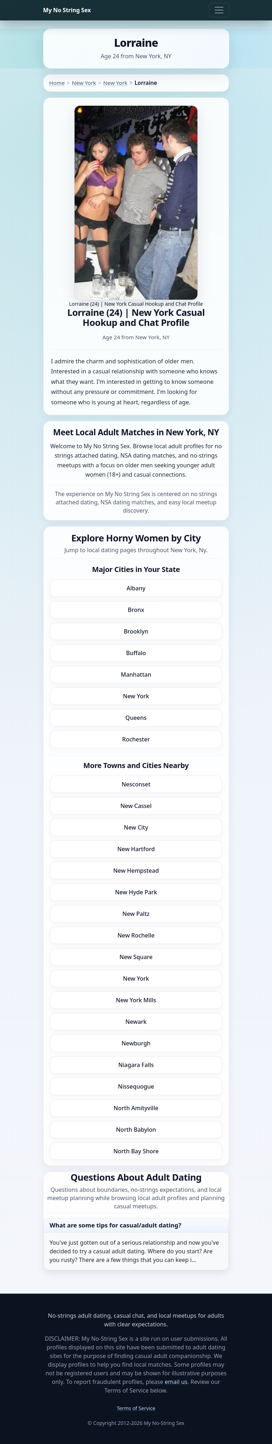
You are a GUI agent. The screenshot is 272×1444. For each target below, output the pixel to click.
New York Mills (136, 1000)
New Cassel (136, 806)
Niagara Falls (136, 1065)
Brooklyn (136, 631)
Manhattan (136, 674)
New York (84, 82)
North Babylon (136, 1130)
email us (176, 1382)
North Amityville (135, 1108)
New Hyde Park (136, 892)
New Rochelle (136, 935)
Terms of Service (136, 1408)
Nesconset (135, 784)
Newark (136, 1022)
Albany (135, 588)
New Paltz (136, 914)
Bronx (136, 610)
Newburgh (136, 1043)
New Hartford (136, 849)
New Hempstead (136, 871)
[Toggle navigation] (219, 10)
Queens (136, 718)
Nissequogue (136, 1086)
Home (57, 82)
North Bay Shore (136, 1151)
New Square (136, 957)
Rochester (136, 739)
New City (136, 827)
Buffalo (136, 653)
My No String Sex (67, 10)
